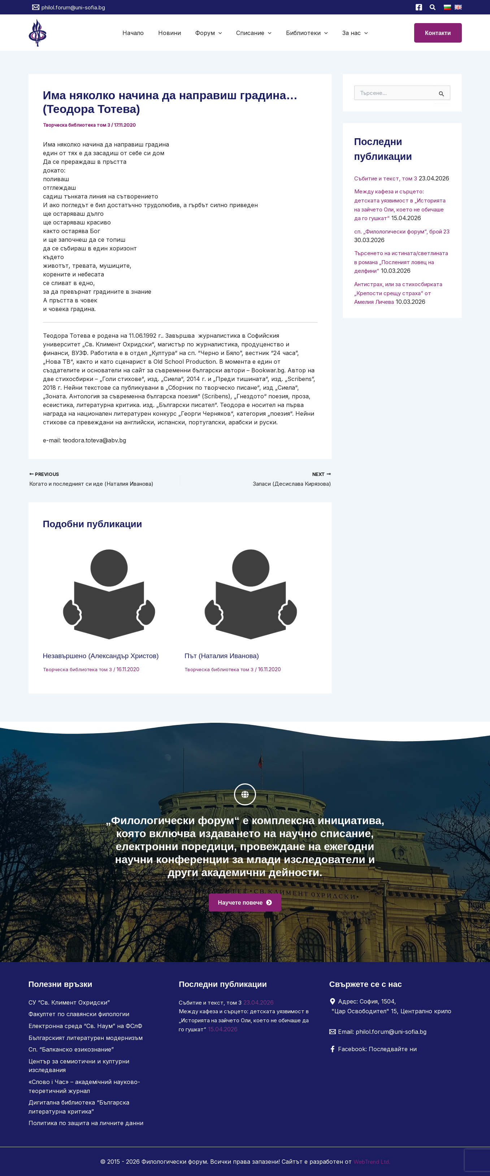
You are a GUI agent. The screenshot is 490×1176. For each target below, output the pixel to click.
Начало (140, 32)
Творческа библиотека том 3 (77, 125)
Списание (252, 32)
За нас (348, 32)
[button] (433, 8)
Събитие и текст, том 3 (388, 178)
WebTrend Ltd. (372, 1161)
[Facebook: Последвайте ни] (373, 1051)
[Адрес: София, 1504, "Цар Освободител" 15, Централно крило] (392, 1009)
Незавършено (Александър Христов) (104, 657)
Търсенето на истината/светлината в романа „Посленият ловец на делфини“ (400, 278)
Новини (173, 32)
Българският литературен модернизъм (86, 1039)
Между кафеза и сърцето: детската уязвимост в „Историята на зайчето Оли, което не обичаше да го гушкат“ (239, 1022)
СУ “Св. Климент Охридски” (69, 1005)
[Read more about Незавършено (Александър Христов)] (109, 595)
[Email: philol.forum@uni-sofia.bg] (377, 1034)
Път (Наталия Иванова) (224, 657)
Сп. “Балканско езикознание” (71, 1051)
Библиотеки (303, 32)
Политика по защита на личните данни (86, 1123)
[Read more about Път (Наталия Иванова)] (251, 595)
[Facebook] (418, 7)
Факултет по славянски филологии (79, 1016)
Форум (210, 32)
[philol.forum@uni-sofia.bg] (68, 7)
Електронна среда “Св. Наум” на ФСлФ (85, 1028)
